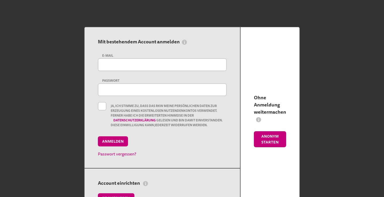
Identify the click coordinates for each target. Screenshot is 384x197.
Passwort (110, 80)
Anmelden (113, 141)
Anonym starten (270, 139)
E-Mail (107, 55)
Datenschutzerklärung (134, 120)
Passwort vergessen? (117, 153)
